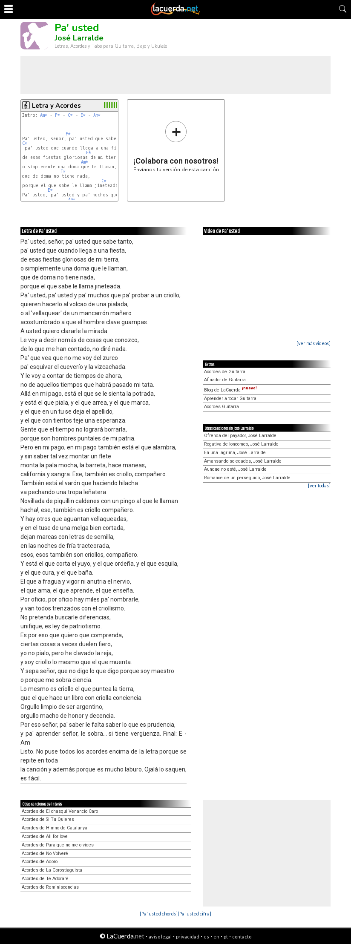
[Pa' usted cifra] (194, 913)
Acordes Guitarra (221, 406)
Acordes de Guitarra (224, 371)
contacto (241, 936)
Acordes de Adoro (40, 861)
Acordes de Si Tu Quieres (48, 819)
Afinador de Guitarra (225, 380)
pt (226, 936)
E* (83, 115)
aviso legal (160, 936)
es (206, 936)
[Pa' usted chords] (159, 913)
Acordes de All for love (45, 836)
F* (57, 115)
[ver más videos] (313, 343)
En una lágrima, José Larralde (235, 452)
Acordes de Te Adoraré (45, 878)
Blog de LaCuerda (230, 390)
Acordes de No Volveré (45, 853)
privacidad (187, 936)
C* (70, 115)
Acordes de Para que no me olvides (58, 845)
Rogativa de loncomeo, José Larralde (241, 444)
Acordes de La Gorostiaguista (52, 870)
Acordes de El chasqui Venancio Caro (60, 811)
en (216, 936)
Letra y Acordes (56, 105)
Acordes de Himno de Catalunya (54, 828)
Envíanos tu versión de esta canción (176, 146)
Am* (43, 115)
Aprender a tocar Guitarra (230, 398)
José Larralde (79, 38)
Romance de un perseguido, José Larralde (247, 478)
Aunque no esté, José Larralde (235, 469)
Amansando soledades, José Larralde (243, 461)
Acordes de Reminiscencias (50, 887)
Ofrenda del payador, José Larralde (240, 435)
